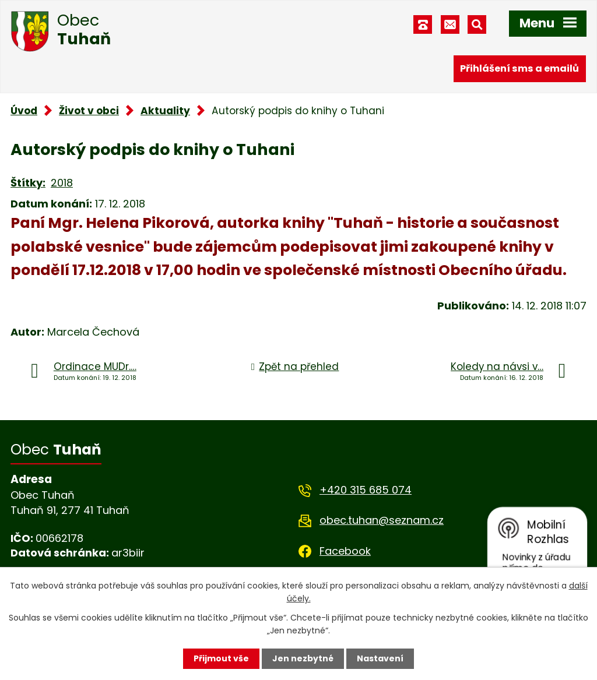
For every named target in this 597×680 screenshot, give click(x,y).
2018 (62, 182)
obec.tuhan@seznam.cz (381, 520)
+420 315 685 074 (365, 489)
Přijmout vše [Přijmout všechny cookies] (221, 658)
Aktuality (165, 111)
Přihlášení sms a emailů (519, 68)
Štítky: (27, 182)
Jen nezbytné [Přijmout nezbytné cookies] (302, 658)
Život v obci (89, 111)
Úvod (23, 111)
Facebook (345, 551)
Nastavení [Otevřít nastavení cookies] (380, 658)
